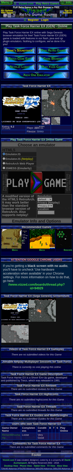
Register (33, 19)
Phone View (26, 466)
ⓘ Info (66, 2)
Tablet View (39, 466)
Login (44, 19)
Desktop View (11, 466)
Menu (6, 2)
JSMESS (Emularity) (18, 168)
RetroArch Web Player (19, 163)
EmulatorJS (13, 154)
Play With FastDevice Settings (68, 182)
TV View (51, 466)
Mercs (14, 249)
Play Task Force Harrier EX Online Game (36, 139)
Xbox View (62, 466)
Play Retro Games (47, 3)
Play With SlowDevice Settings (4, 182)
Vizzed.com (26, 3)
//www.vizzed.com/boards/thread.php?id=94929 (36, 286)
